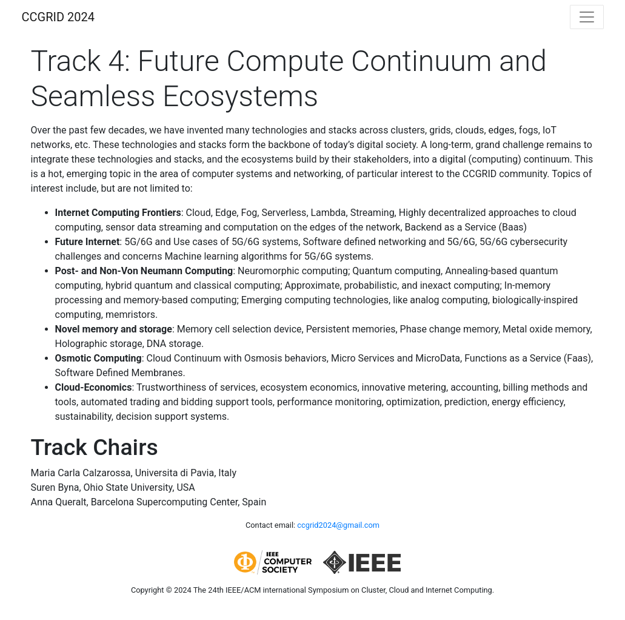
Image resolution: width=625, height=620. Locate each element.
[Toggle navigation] (587, 17)
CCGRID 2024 (58, 17)
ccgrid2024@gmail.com (338, 525)
